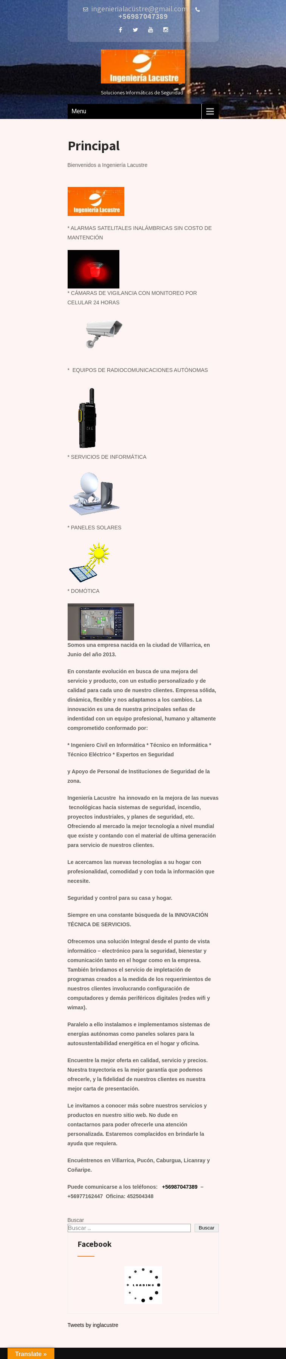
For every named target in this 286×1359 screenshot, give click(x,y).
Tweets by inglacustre (93, 1325)
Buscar (76, 1220)
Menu (78, 111)
